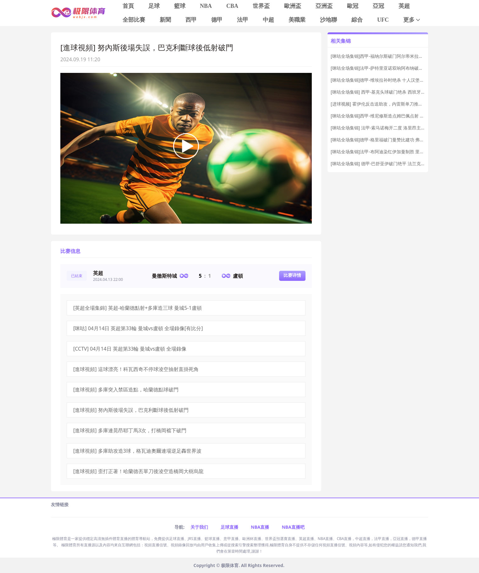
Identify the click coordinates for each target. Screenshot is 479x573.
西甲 (191, 20)
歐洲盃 (292, 6)
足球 (154, 6)
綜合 (357, 20)
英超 (404, 6)
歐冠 (352, 6)
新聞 (165, 20)
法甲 (242, 20)
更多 (412, 20)
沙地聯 (328, 20)
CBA (232, 6)
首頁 (128, 6)
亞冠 (378, 6)
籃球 (179, 6)
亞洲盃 (324, 6)
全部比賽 (134, 20)
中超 (268, 20)
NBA (206, 6)
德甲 (217, 20)
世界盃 (261, 6)
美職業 (297, 20)
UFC (383, 20)
